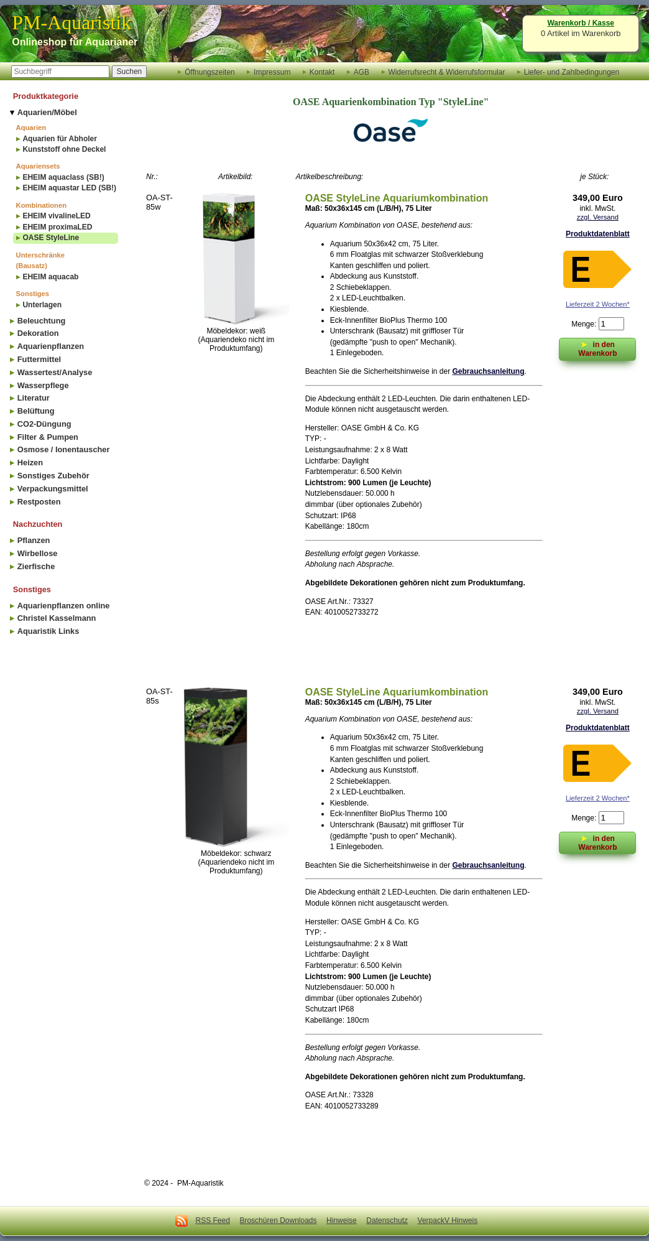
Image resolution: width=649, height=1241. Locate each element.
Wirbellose (37, 553)
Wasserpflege (43, 385)
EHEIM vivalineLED (56, 215)
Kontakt (322, 71)
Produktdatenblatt (598, 234)
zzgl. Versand (598, 217)
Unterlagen (42, 304)
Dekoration (38, 333)
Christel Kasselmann (56, 618)
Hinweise (341, 1220)
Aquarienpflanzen (50, 346)
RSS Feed (213, 1220)
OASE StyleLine (50, 237)
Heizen (30, 462)
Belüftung (36, 411)
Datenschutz (387, 1220)
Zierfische (36, 566)
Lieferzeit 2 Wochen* (598, 304)
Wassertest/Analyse (54, 372)
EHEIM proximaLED (57, 227)
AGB (361, 71)
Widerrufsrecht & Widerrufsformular (446, 71)
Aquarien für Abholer (59, 138)
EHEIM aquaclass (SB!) (63, 177)
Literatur (33, 397)
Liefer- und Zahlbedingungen (571, 71)
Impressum (272, 71)
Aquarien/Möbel (47, 112)
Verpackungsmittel (52, 488)
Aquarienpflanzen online (63, 605)
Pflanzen (33, 540)
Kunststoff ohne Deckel (64, 149)
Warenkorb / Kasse (580, 23)
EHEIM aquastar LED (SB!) (69, 188)
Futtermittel (39, 359)
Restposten (39, 501)
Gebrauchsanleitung (489, 371)
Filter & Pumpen (47, 437)
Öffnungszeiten (210, 71)
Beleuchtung (41, 320)
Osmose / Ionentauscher (63, 449)
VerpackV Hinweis (448, 1220)
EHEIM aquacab (50, 276)
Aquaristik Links (48, 631)
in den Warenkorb (597, 348)
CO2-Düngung (44, 424)
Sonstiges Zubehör (53, 475)
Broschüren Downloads (277, 1220)
